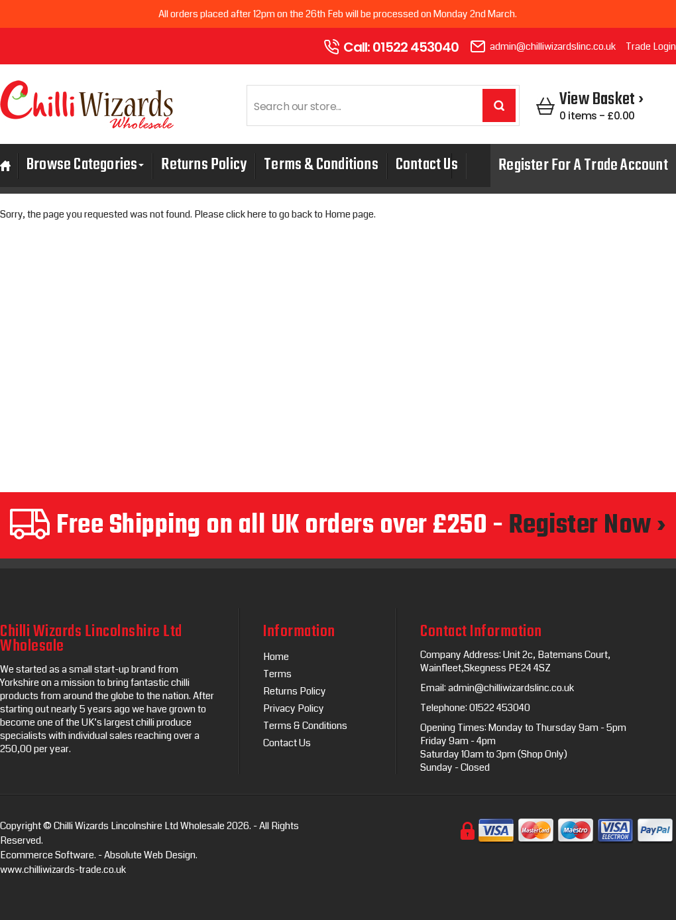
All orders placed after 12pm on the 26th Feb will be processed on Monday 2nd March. (337, 14)
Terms (277, 674)
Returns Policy (204, 165)
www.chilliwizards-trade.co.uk (63, 869)
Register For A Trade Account (583, 165)
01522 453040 (415, 47)
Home (276, 656)
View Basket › (601, 99)
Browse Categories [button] (85, 166)
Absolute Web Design (150, 855)
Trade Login (651, 46)
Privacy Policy (293, 708)
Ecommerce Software (47, 855)
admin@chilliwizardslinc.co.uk (553, 46)
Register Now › (587, 525)
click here (246, 214)
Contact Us (427, 165)
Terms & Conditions (321, 165)
